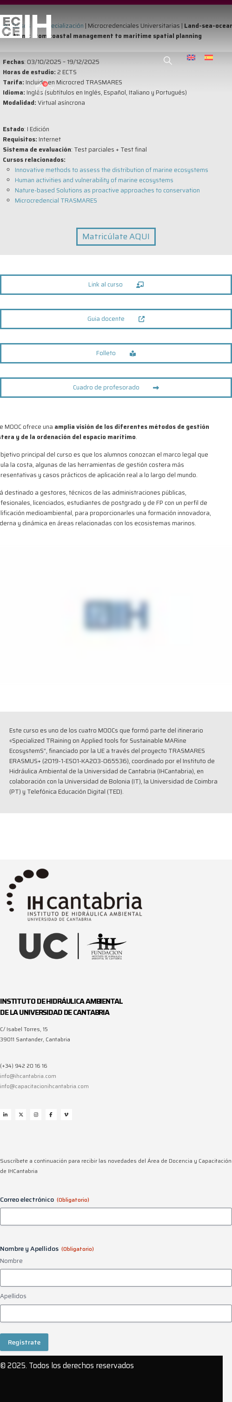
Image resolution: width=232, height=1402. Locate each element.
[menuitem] (191, 57)
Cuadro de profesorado (116, 387)
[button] (168, 61)
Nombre (11, 1261)
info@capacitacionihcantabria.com (44, 1086)
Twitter (21, 1114)
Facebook (51, 1114)
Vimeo (66, 1114)
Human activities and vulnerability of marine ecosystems (94, 180)
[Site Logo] (25, 26)
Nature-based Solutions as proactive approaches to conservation (107, 190)
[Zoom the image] (74, 869)
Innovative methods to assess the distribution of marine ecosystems (111, 170)
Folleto (116, 353)
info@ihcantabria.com (28, 1076)
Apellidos (13, 1296)
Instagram (35, 1114)
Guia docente (116, 319)
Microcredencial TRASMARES (56, 200)
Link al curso (116, 284)
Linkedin (5, 1114)
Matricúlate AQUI (116, 236)
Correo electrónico (44, 1199)
